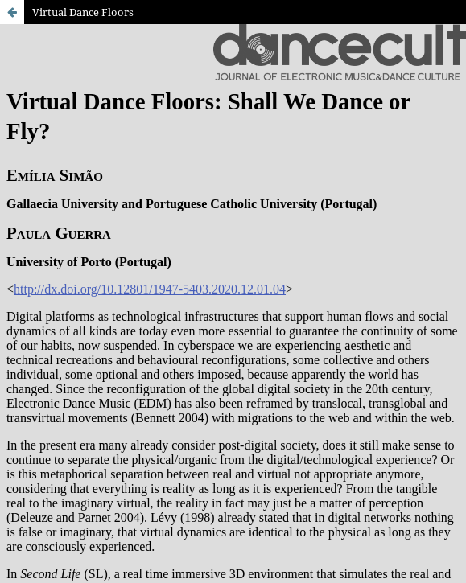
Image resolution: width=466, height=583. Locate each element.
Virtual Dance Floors (83, 12)
